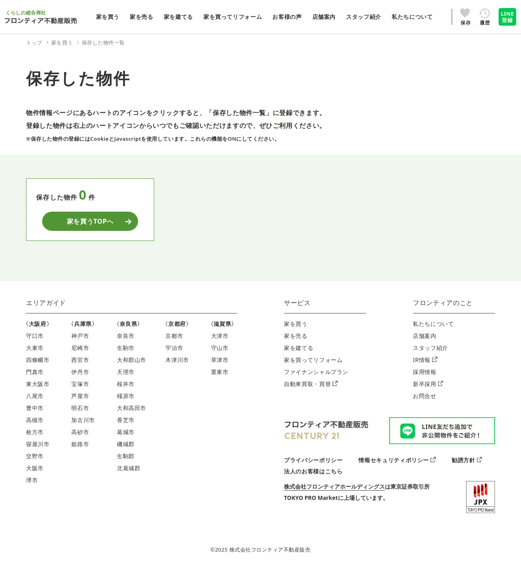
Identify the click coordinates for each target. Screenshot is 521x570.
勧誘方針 (467, 460)
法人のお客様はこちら (313, 471)
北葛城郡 (129, 468)
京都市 (174, 336)
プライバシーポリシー (313, 460)
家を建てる (298, 348)
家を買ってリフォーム (313, 360)
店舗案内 (425, 336)
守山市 (220, 348)
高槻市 (35, 420)
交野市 (35, 456)
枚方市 (35, 432)
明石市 (80, 408)
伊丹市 (80, 372)
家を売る (296, 336)
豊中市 (35, 408)
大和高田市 (131, 408)
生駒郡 (126, 456)
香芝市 (126, 420)
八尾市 (35, 396)
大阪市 (35, 468)
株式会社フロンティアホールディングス (334, 486)
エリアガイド (46, 302)
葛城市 (126, 432)
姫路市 (80, 444)
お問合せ (425, 396)
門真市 (35, 372)
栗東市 (220, 372)
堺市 (32, 480)
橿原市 (126, 396)
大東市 (35, 348)
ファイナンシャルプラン (316, 372)
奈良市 (126, 336)
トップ (34, 42)
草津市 (220, 360)
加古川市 (83, 420)
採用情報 (425, 372)
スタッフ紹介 (430, 348)
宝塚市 (80, 384)
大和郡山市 (131, 360)
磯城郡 (126, 444)
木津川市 (177, 360)
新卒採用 (428, 384)
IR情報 (425, 360)
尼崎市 (80, 348)
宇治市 (174, 348)
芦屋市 (80, 396)
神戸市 (80, 336)
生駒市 (126, 348)
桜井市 (126, 384)
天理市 (126, 372)
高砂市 (80, 432)
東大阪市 (38, 384)
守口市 (35, 336)
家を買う (296, 323)
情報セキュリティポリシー (396, 460)
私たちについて (433, 323)
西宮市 (80, 360)
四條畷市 (38, 360)
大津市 (220, 336)
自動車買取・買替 (311, 384)
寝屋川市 (38, 444)
